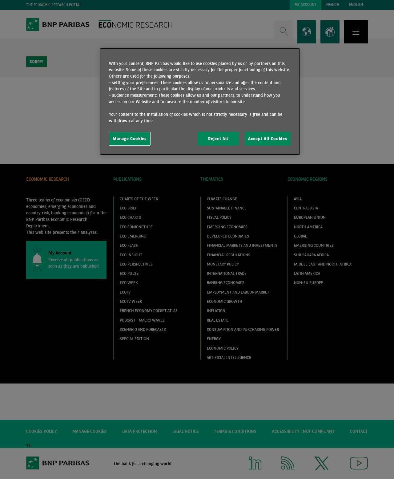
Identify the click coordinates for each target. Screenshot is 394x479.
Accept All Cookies (267, 138)
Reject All (218, 138)
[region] (200, 101)
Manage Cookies (130, 138)
